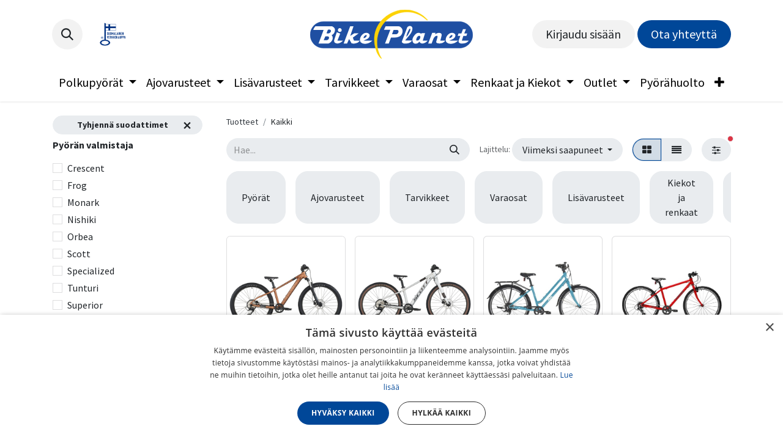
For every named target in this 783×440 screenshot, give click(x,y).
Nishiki (81, 219)
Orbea (80, 236)
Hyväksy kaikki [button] (343, 413)
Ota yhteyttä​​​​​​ (684, 34)
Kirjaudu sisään (583, 34)
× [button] (769, 327)
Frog (77, 185)
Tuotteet (242, 121)
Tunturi (82, 288)
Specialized (90, 271)
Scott (79, 254)
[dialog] (391, 377)
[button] (67, 34)
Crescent (86, 168)
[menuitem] (97, 82)
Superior (85, 305)
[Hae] (454, 149)
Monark (83, 202)
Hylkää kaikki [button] (441, 413)
